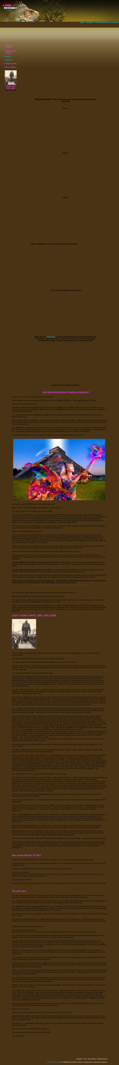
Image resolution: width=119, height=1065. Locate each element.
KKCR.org (51, 337)
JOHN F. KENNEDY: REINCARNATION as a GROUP (99, 23)
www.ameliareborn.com (53, 1062)
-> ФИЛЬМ (8, 60)
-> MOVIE (7, 56)
